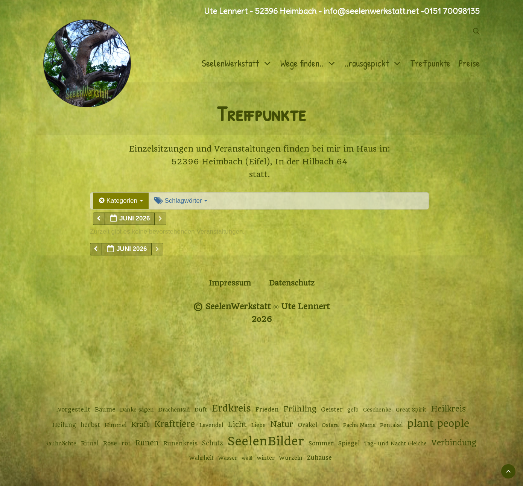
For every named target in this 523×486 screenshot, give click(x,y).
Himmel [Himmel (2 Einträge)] (115, 425)
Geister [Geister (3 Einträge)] (332, 409)
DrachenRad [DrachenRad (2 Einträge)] (174, 410)
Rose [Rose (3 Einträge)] (110, 443)
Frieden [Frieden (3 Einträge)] (267, 409)
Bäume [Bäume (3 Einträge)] (105, 409)
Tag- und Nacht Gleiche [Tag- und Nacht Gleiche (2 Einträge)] (395, 443)
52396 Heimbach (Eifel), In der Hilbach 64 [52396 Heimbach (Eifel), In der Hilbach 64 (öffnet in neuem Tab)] (259, 161)
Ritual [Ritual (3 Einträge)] (90, 443)
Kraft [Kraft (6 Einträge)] (140, 424)
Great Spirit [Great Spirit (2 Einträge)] (411, 410)
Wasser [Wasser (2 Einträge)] (227, 458)
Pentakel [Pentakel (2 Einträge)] (391, 425)
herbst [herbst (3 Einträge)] (90, 425)
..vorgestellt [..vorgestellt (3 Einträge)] (72, 409)
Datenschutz (292, 283)
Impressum (230, 283)
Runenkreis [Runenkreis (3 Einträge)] (180, 443)
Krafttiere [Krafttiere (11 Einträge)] (174, 424)
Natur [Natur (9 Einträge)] (281, 424)
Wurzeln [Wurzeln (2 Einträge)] (291, 458)
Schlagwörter (181, 200)
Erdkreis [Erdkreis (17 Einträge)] (231, 408)
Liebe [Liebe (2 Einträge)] (258, 425)
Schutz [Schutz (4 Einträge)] (212, 443)
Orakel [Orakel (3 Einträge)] (307, 425)
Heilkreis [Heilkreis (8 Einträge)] (448, 408)
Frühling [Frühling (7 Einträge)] (299, 409)
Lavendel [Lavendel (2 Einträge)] (211, 425)
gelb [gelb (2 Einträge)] (353, 410)
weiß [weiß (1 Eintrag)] (247, 458)
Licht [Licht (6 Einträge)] (237, 424)
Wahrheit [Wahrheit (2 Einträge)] (201, 458)
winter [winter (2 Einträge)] (266, 458)
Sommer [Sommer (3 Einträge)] (321, 443)
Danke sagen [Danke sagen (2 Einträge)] (137, 410)
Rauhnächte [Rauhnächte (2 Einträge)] (60, 443)
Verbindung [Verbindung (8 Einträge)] (453, 442)
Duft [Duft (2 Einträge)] (201, 410)
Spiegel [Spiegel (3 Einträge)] (349, 443)
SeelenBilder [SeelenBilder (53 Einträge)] (266, 441)
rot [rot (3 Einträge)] (126, 443)
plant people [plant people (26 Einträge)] (438, 424)
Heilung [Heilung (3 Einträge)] (64, 425)
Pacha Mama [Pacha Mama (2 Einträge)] (359, 425)
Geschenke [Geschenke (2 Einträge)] (377, 410)
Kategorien (121, 200)
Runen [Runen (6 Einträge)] (147, 443)
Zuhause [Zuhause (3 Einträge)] (319, 457)
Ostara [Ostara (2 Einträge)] (330, 425)
